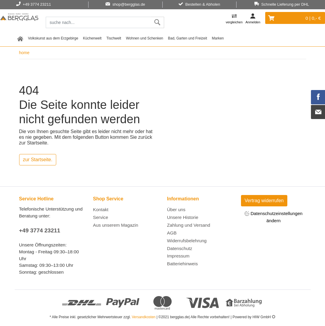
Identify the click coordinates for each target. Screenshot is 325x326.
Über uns (176, 209)
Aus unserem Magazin (115, 225)
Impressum (178, 255)
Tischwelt (113, 38)
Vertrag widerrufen (264, 200)
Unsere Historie (183, 217)
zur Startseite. (38, 159)
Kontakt (101, 209)
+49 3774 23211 (39, 230)
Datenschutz (179, 248)
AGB (172, 232)
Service (100, 217)
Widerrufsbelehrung (187, 240)
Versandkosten (143, 317)
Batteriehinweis (182, 263)
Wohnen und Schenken (144, 38)
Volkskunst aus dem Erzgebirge (53, 38)
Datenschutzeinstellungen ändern (274, 217)
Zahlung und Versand (188, 225)
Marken (218, 38)
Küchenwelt (92, 38)
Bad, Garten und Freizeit (187, 38)
